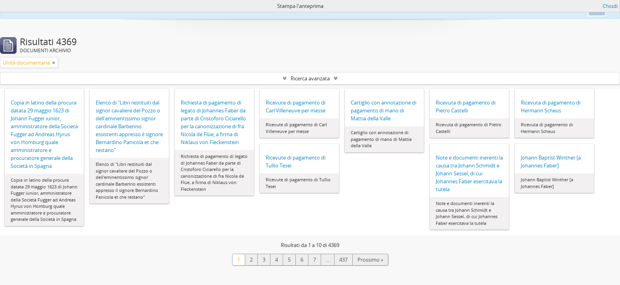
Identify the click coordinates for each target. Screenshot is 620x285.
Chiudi (610, 6)
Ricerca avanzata (310, 78)
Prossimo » (370, 259)
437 (343, 259)
